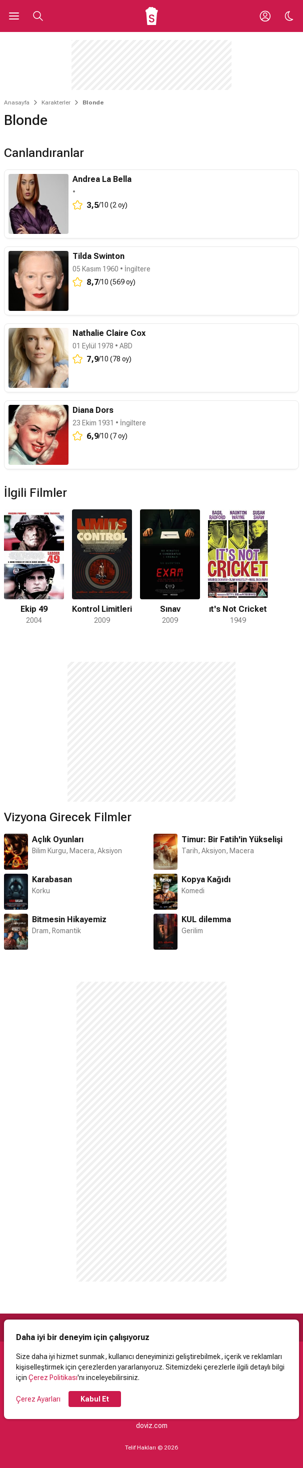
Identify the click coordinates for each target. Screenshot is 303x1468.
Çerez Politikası (53, 1378)
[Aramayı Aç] (38, 16)
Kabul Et (94, 1399)
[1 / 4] (34, 567)
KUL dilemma (206, 919)
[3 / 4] (170, 567)
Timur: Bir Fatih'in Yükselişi (232, 839)
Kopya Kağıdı (206, 879)
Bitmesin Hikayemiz (69, 919)
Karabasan (52, 879)
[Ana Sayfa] (152, 16)
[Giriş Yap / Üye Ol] (265, 16)
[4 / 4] (238, 567)
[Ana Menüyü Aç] (14, 16)
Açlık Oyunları (58, 839)
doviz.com (152, 1426)
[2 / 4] (102, 567)
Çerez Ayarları (38, 1399)
